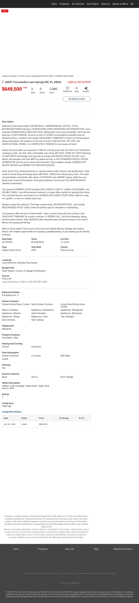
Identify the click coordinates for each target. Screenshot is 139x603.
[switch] (67, 91)
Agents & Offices (120, 4)
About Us (105, 4)
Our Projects (93, 4)
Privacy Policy (50, 573)
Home (54, 4)
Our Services (78, 4)
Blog (133, 4)
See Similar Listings (77, 99)
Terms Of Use (31, 573)
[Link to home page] (7, 4)
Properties (64, 4)
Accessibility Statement (75, 573)
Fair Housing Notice (103, 573)
